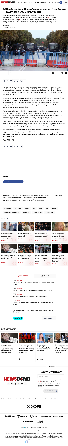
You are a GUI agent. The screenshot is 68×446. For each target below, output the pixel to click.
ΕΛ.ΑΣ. (49, 18)
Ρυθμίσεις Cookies (44, 398)
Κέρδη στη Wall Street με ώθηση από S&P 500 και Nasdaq (30, 296)
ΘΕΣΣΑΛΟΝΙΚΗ (26, 212)
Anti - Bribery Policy (55, 398)
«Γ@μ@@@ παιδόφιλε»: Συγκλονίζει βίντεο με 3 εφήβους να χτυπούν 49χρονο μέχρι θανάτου (7, 236)
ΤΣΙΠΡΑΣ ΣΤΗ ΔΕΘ (38, 212)
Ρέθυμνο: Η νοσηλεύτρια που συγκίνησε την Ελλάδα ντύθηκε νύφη (25, 235)
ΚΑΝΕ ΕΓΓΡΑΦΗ (51, 391)
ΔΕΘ (20, 20)
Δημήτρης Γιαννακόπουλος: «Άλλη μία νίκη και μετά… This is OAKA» (32, 290)
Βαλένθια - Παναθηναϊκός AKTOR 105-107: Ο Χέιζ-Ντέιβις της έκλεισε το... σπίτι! (24, 258)
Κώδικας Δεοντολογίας (33, 398)
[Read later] (66, 73)
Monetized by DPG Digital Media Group (39, 427)
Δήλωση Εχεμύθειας (21, 398)
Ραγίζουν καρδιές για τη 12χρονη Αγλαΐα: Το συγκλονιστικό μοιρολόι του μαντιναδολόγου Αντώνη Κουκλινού (59, 258)
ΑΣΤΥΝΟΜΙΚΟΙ (18, 208)
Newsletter (15, 200)
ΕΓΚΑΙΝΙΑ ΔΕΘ (7, 208)
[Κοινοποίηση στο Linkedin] (17, 80)
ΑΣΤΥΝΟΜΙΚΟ (4, 73)
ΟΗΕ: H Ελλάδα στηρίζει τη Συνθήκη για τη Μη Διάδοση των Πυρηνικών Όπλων (33, 303)
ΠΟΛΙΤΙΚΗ (36, 2)
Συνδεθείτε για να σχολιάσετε (13, 182)
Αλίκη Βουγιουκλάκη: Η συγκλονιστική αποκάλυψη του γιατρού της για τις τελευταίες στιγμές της (59, 236)
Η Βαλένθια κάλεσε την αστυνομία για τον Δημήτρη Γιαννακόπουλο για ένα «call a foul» (42, 236)
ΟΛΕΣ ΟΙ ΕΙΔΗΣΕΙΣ (22, 2)
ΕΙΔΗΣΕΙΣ (27, 208)
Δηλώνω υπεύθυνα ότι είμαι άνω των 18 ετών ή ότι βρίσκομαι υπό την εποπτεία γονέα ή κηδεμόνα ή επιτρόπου (50, 385)
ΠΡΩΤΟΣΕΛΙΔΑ (55, 2)
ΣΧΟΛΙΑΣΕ (55, 73)
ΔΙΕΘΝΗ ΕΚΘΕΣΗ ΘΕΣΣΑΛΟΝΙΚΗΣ (11, 212)
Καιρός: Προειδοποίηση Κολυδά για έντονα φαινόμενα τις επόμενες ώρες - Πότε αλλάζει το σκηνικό (41, 258)
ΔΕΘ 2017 (54, 208)
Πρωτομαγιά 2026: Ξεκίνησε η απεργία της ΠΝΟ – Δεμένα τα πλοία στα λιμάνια (33, 283)
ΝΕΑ (34, 208)
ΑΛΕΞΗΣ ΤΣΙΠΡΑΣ (49, 212)
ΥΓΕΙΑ (48, 2)
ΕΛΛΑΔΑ (31, 2)
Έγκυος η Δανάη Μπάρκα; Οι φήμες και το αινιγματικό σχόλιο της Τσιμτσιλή (44, 347)
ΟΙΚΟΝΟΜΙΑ (43, 2)
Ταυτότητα (3, 398)
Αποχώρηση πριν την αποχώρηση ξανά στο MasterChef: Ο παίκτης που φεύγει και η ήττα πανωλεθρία (26, 348)
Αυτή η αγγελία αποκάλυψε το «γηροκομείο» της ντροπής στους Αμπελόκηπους (8, 258)
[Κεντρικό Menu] (65, 2)
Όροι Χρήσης (11, 398)
